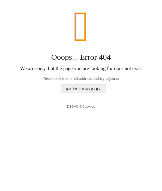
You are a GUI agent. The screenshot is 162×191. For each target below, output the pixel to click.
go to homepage (83, 88)
